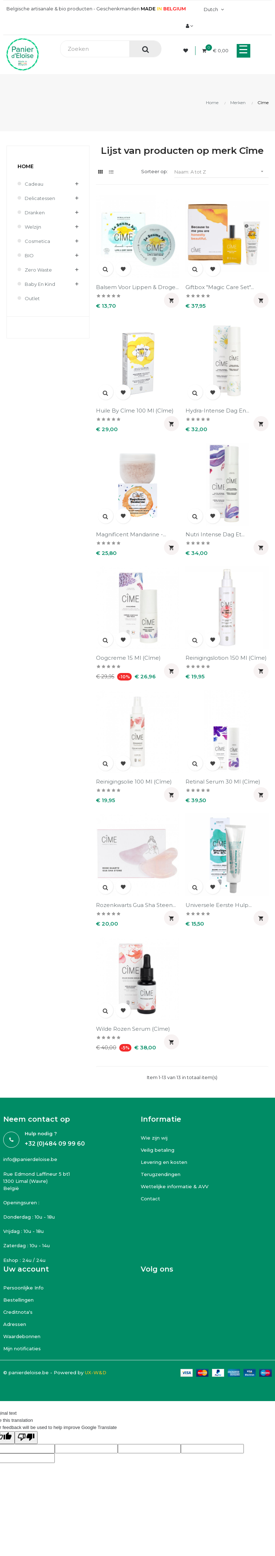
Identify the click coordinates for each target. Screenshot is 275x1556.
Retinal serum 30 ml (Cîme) (222, 781)
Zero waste (38, 270)
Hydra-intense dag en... (217, 410)
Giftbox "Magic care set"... (219, 287)
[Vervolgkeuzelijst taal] (213, 9)
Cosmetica (37, 241)
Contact (150, 1198)
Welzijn (33, 227)
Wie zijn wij (154, 1138)
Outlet (32, 298)
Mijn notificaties (22, 1348)
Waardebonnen (21, 1336)
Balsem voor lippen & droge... (137, 287)
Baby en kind (40, 284)
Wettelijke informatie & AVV (174, 1186)
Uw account (26, 1269)
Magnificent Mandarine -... (131, 534)
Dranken (35, 212)
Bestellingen (18, 1300)
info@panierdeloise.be (30, 1159)
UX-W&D (95, 1372)
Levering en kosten (164, 1162)
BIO (29, 255)
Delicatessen (40, 198)
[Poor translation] (26, 1437)
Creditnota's (18, 1312)
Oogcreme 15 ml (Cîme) (128, 657)
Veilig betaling (157, 1150)
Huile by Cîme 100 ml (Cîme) (135, 410)
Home (26, 166)
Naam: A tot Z (221, 171)
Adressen (14, 1324)
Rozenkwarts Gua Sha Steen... (136, 905)
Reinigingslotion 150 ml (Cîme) (226, 657)
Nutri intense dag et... (215, 534)
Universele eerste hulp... (218, 905)
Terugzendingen (160, 1174)
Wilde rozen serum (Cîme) (133, 1028)
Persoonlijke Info (23, 1288)
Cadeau (34, 184)
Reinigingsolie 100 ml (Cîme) (134, 781)
